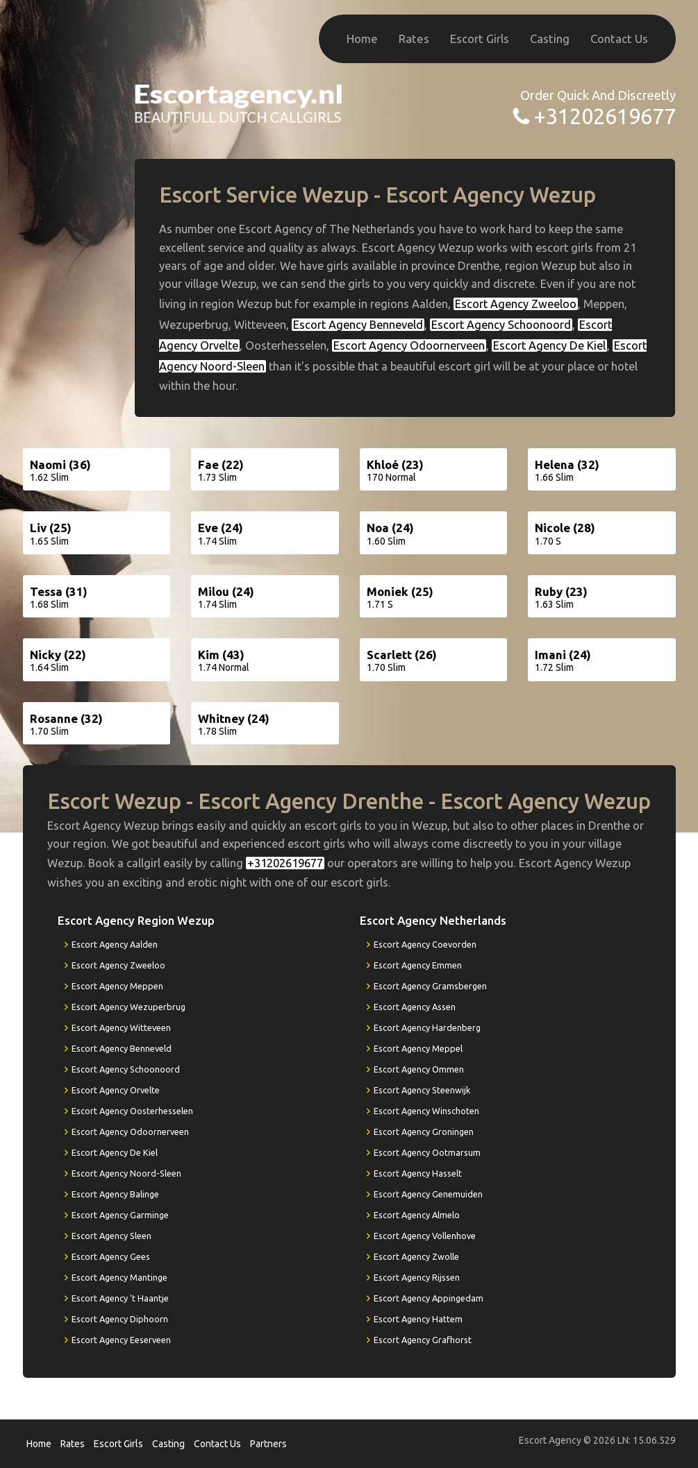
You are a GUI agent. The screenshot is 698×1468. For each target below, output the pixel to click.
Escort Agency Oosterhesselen (132, 1111)
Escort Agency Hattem (418, 1319)
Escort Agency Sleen (111, 1235)
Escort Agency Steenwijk (422, 1090)
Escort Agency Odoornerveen (409, 345)
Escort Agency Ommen (419, 1069)
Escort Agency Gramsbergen (430, 986)
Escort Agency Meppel (418, 1048)
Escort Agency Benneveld (358, 324)
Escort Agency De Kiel (549, 345)
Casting (550, 38)
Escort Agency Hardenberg (427, 1027)
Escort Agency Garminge (120, 1215)
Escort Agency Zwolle (416, 1256)
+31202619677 (604, 116)
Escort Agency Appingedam (428, 1298)
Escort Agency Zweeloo (515, 304)
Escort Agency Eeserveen (121, 1340)
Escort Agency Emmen (418, 965)
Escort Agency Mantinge (119, 1277)
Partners (268, 1443)
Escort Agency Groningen (424, 1131)
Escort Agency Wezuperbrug (128, 1007)
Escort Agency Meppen (117, 986)
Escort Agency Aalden (115, 944)
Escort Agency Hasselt (418, 1173)
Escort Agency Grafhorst (423, 1340)
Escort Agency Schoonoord (501, 324)
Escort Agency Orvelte (116, 1090)
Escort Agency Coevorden (425, 944)
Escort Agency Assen (415, 1007)
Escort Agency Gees (111, 1256)
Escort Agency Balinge (115, 1194)
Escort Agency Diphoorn (120, 1319)
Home (362, 38)
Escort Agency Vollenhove (425, 1235)
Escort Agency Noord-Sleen (126, 1173)
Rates (414, 38)
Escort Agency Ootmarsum (427, 1152)
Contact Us (619, 38)
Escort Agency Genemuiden (428, 1194)
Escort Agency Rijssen (417, 1277)
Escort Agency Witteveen (121, 1027)
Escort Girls (479, 38)
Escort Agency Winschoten (426, 1111)
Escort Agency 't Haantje (120, 1298)
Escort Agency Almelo (417, 1215)
